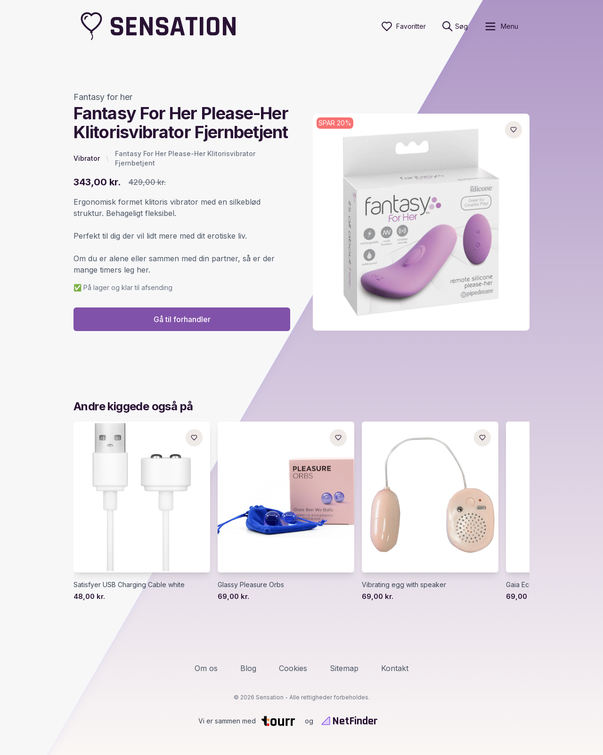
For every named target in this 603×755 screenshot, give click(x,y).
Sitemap (344, 668)
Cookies (293, 668)
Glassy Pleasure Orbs (251, 585)
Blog (248, 668)
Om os (206, 668)
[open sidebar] (501, 26)
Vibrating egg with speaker (404, 585)
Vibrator (86, 158)
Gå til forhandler (182, 319)
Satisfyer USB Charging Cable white (129, 585)
